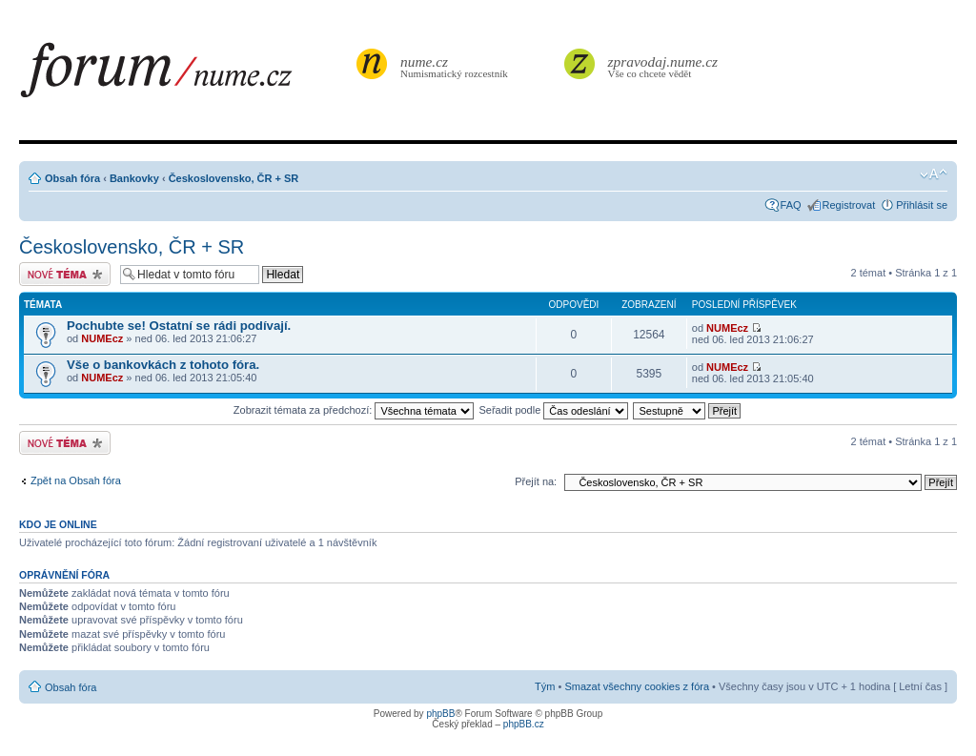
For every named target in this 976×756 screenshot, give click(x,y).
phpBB (440, 713)
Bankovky (134, 178)
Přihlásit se (921, 205)
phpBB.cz (523, 724)
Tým (545, 686)
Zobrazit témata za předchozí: (354, 410)
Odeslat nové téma (65, 274)
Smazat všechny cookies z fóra (636, 686)
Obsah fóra (72, 178)
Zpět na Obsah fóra (75, 480)
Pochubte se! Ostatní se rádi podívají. (179, 325)
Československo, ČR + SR (234, 178)
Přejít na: (536, 481)
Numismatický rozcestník (456, 66)
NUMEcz (102, 338)
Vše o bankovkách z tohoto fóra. (163, 365)
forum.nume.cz (186, 75)
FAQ (791, 205)
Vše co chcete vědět (663, 66)
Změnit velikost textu (933, 174)
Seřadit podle (553, 410)
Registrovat (849, 205)
